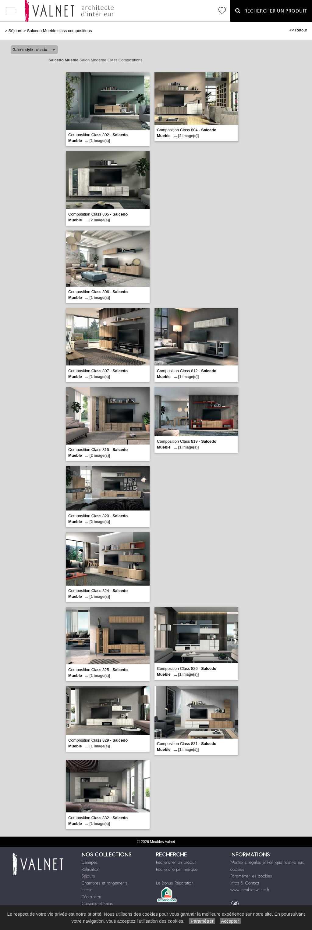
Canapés (90, 862)
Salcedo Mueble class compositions (59, 30)
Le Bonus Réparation (174, 883)
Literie (87, 889)
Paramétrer (201, 921)
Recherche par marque (176, 869)
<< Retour (298, 30)
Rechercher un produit (176, 862)
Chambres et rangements (105, 883)
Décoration (91, 896)
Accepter (230, 921)
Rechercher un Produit (271, 11)
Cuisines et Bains (97, 903)
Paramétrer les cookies (251, 876)
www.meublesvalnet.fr (250, 889)
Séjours (16, 30)
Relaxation (90, 869)
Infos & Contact (244, 883)
